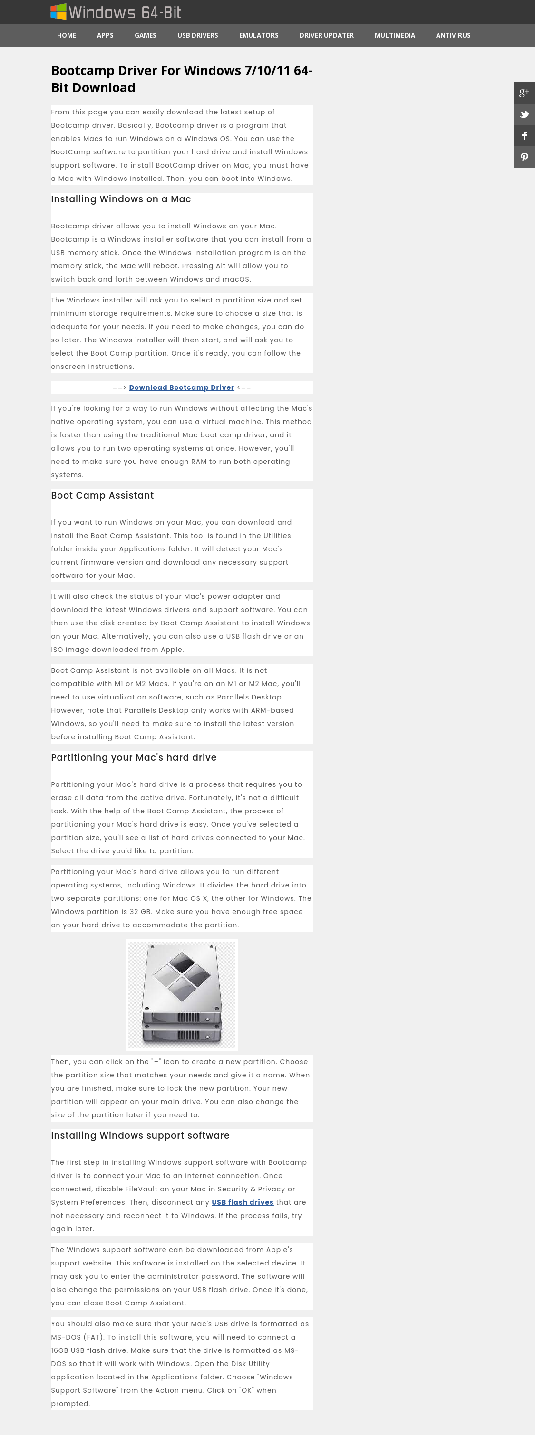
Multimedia (395, 35)
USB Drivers (197, 35)
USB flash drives (243, 1202)
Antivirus (453, 35)
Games (145, 35)
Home (66, 35)
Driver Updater (327, 35)
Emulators (259, 35)
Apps (105, 35)
